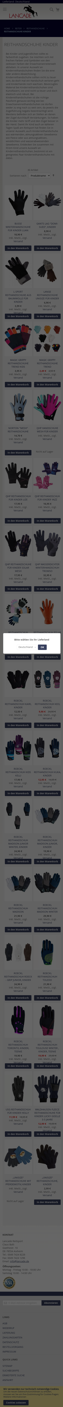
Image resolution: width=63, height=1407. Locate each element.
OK (42, 647)
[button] (27, 647)
